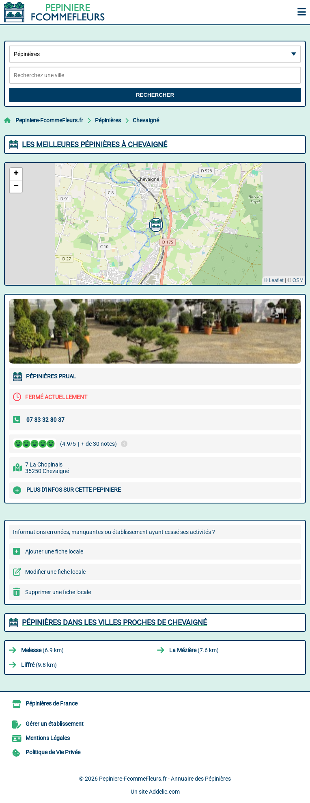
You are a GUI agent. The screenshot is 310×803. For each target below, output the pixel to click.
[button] (155, 224)
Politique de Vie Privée (53, 752)
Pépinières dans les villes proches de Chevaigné (114, 622)
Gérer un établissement (55, 724)
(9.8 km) (39, 665)
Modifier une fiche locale (55, 572)
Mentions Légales (48, 738)
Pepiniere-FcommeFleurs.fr (49, 120)
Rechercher (155, 95)
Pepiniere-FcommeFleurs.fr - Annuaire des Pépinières (165, 778)
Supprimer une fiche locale (58, 592)
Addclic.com (164, 791)
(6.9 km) (42, 650)
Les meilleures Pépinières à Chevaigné (94, 144)
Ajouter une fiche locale (54, 551)
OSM (298, 280)
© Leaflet (273, 280)
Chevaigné (146, 120)
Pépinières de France (52, 703)
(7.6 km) (194, 650)
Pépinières (108, 120)
